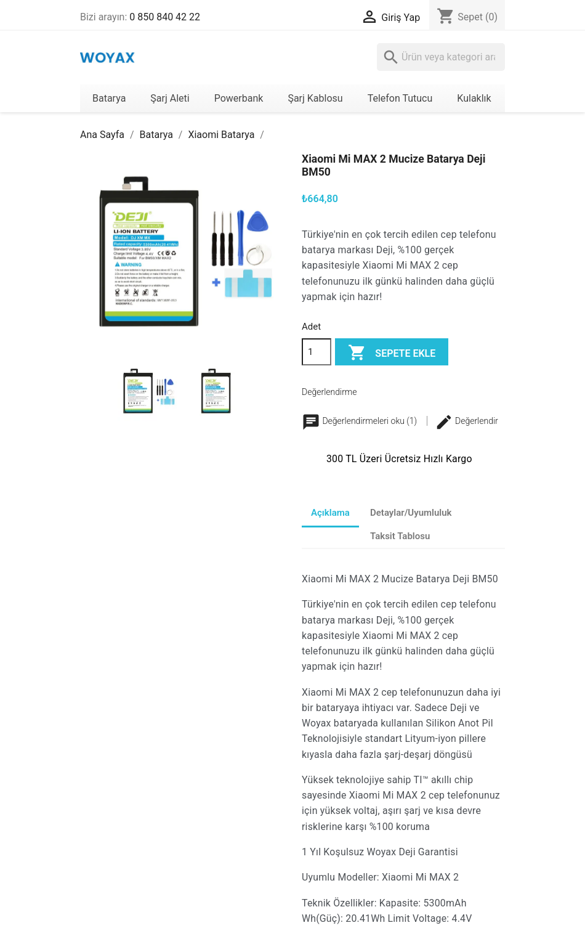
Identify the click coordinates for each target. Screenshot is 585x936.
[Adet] (316, 351)
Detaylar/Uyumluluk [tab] (411, 512)
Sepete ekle (391, 353)
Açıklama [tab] (330, 512)
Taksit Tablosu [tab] (400, 536)
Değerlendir (466, 421)
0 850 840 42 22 (164, 17)
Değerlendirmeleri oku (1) (360, 421)
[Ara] (441, 57)
